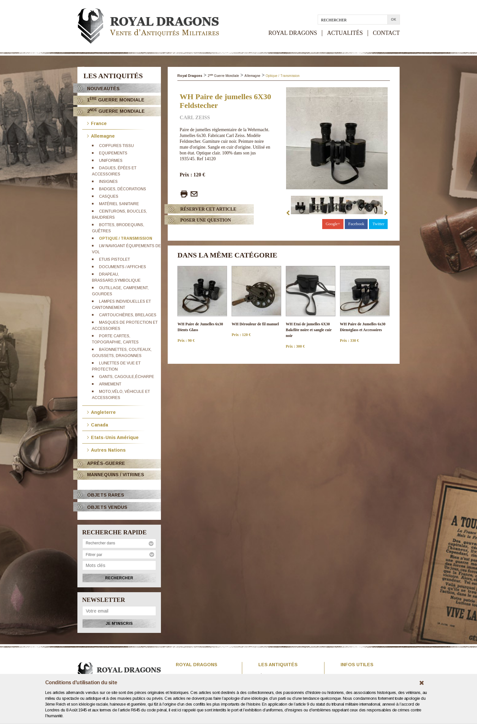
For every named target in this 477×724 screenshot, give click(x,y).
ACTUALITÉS (345, 33)
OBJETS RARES (105, 495)
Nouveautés (103, 88)
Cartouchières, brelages (127, 315)
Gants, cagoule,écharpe (126, 376)
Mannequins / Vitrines (115, 474)
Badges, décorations (122, 189)
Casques (108, 196)
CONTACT (386, 33)
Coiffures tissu (116, 145)
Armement (110, 384)
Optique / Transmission (125, 238)
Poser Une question (205, 220)
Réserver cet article (208, 209)
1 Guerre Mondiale (115, 99)
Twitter (378, 224)
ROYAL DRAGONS (292, 33)
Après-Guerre (106, 463)
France (97, 123)
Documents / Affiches (122, 267)
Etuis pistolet (114, 259)
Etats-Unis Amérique (113, 437)
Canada (97, 424)
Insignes (108, 181)
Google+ (333, 224)
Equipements (113, 153)
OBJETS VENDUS (107, 507)
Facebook (356, 224)
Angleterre (101, 412)
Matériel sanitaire (119, 204)
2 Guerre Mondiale (116, 111)
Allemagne (101, 135)
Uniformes (111, 160)
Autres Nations (106, 449)
